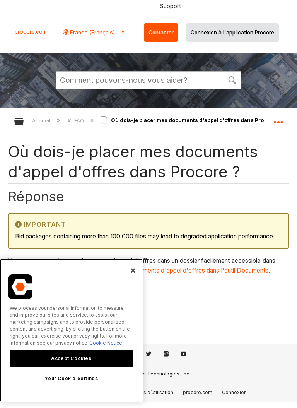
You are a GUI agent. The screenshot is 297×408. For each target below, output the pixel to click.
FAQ (76, 120)
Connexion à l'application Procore (232, 32)
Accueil (42, 120)
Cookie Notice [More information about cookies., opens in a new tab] (105, 343)
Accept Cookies (71, 358)
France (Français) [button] (91, 32)
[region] (71, 330)
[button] (232, 79)
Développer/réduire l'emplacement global (278, 119)
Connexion (234, 392)
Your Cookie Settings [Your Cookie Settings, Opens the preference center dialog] (71, 378)
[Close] (133, 270)
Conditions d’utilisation (147, 392)
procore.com (31, 32)
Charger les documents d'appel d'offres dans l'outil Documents (182, 270)
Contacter (161, 32)
